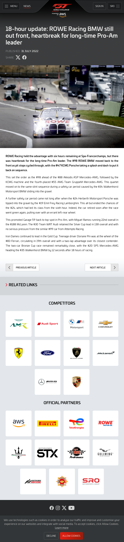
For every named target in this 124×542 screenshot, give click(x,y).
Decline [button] (51, 535)
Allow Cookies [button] (71, 535)
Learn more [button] (61, 527)
